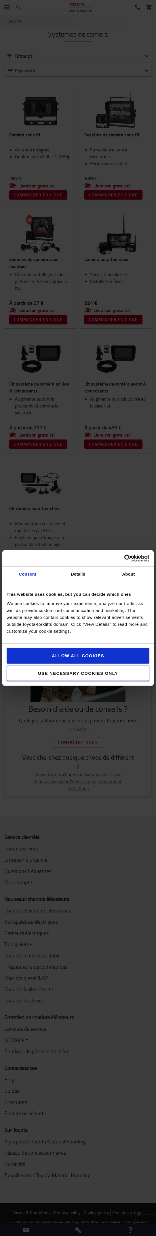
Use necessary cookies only (78, 673)
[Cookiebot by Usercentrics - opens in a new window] (124, 558)
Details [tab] (78, 574)
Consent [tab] (27, 574)
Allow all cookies (78, 655)
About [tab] (128, 574)
